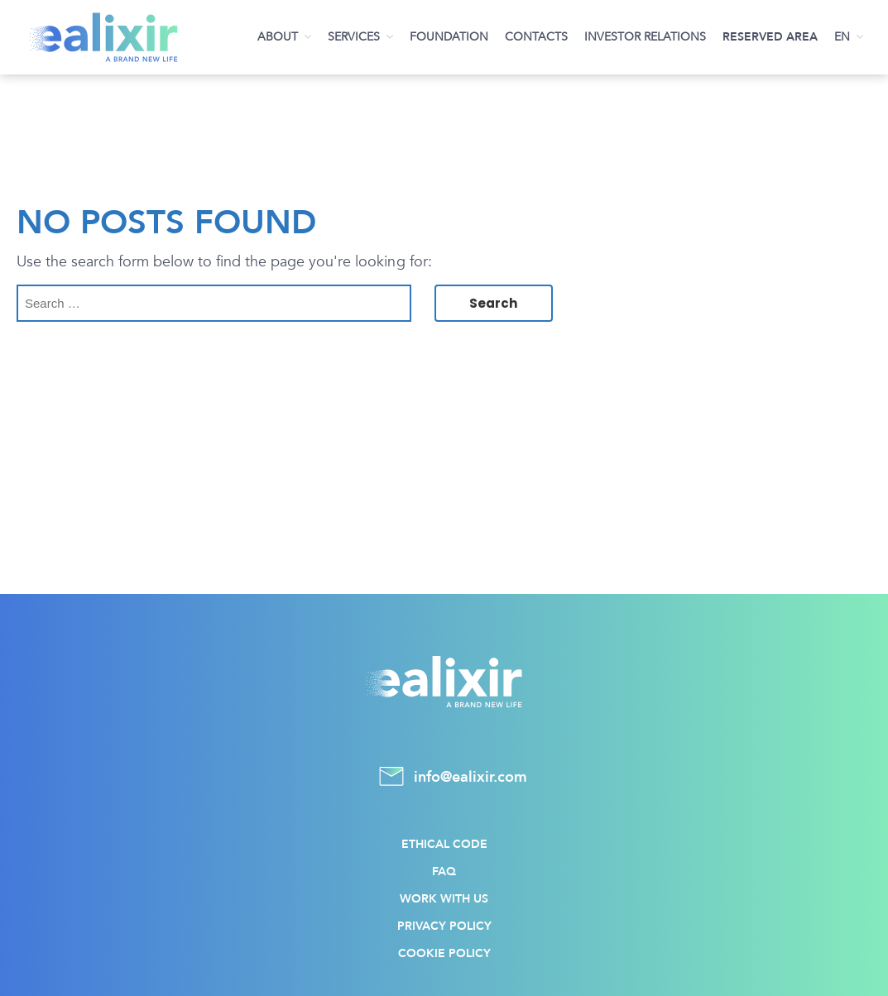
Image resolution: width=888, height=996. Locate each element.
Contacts (536, 37)
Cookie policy (444, 953)
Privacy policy (444, 926)
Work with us (444, 899)
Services (354, 37)
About (277, 37)
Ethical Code (444, 844)
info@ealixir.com (444, 777)
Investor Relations (645, 37)
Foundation (449, 37)
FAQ (444, 871)
